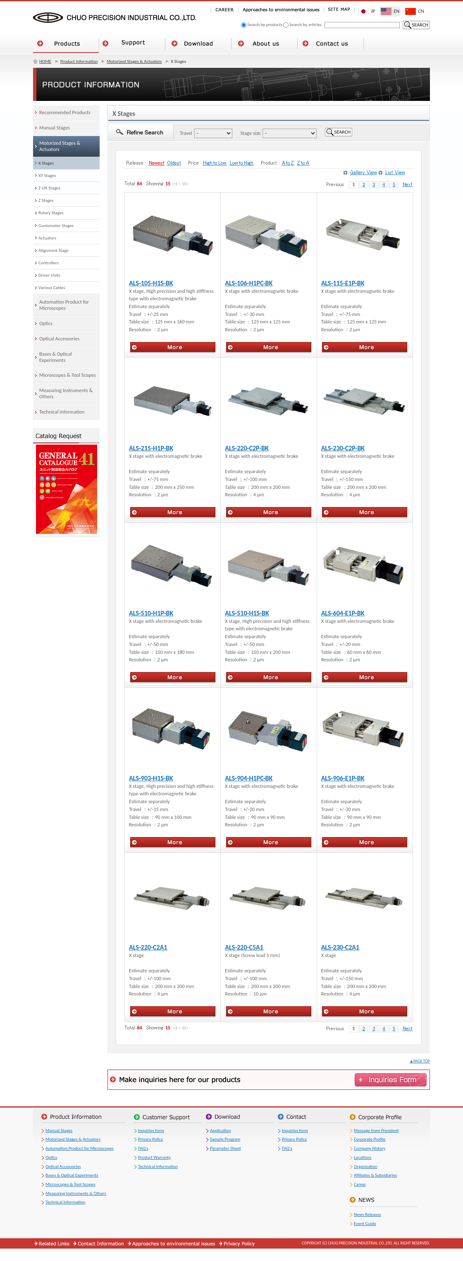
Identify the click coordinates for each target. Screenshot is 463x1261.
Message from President (376, 1130)
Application (220, 1130)
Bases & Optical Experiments (71, 1175)
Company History (369, 1148)
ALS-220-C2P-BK (246, 448)
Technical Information (65, 1202)
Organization (365, 1166)
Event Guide (365, 1223)
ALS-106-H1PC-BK (248, 283)
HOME (45, 61)
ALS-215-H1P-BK (151, 448)
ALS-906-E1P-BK (343, 778)
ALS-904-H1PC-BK (248, 778)
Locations (362, 1157)
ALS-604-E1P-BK (343, 613)
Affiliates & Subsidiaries (375, 1175)
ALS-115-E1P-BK (343, 283)
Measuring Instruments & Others (75, 1193)
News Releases (367, 1214)
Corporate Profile (369, 1139)
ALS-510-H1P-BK (151, 613)
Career (360, 1184)
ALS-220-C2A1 (148, 947)
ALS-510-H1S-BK (247, 613)
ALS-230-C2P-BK (343, 448)
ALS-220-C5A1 (244, 947)
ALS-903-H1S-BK (151, 778)
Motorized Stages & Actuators (134, 61)
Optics (51, 1157)
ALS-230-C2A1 (340, 947)
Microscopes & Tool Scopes (70, 1184)
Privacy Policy (150, 1139)
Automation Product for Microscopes (79, 1148)
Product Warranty (154, 1157)
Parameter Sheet (225, 1148)
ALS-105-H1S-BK (151, 283)
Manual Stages (58, 1130)
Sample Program (225, 1139)
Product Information (79, 61)
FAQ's (143, 1148)
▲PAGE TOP (419, 1061)
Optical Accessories (63, 1166)
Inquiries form (151, 1130)
